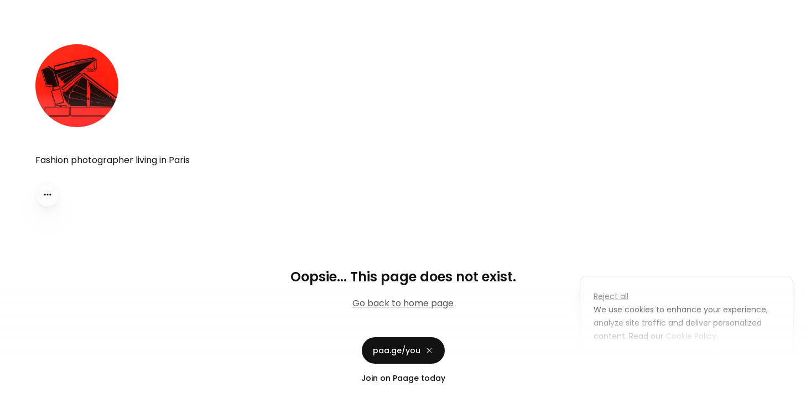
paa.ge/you (403, 350)
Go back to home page (403, 303)
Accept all (689, 361)
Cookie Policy (689, 336)
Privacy (18, 387)
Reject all (611, 296)
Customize (622, 361)
